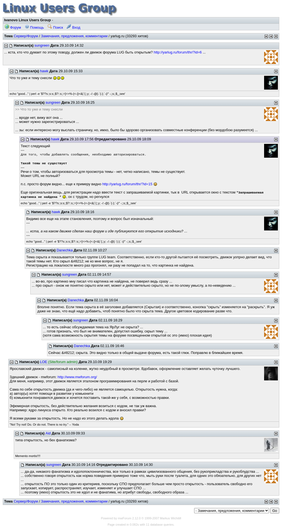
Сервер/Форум (26, 36)
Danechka (64, 250)
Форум (13, 27)
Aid (48, 433)
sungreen (41, 45)
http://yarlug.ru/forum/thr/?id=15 (127, 184)
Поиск (55, 27)
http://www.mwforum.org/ (77, 377)
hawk (44, 71)
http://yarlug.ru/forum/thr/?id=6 (178, 52)
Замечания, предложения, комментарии (74, 36)
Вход (73, 27)
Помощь (34, 27)
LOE (43, 362)
